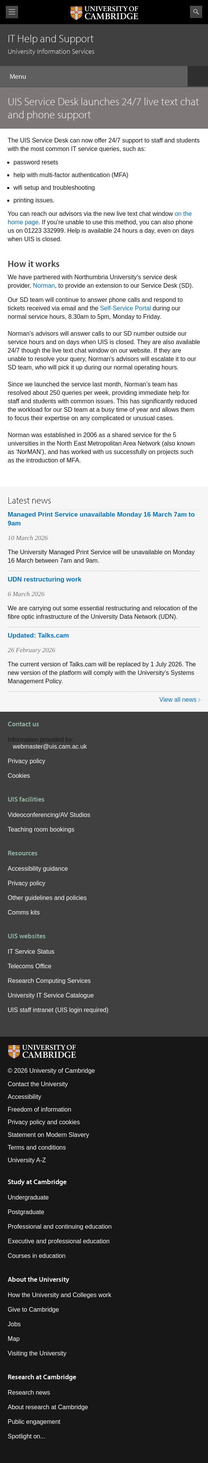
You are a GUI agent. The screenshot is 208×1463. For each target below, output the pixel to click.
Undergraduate (28, 1197)
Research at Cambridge (42, 1376)
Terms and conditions (37, 1147)
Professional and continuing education (59, 1226)
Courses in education (36, 1256)
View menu (12, 12)
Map (14, 1338)
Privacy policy (26, 761)
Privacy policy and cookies (44, 1122)
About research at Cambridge (48, 1407)
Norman (44, 285)
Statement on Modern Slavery (48, 1135)
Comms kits (24, 912)
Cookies (19, 775)
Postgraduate (26, 1212)
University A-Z (27, 1160)
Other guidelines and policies (47, 898)
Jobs (14, 1324)
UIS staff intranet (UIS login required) (58, 1010)
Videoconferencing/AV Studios (49, 815)
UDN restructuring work (45, 579)
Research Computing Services (49, 981)
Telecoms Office (30, 966)
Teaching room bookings (41, 829)
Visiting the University (37, 1353)
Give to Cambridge (33, 1309)
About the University (38, 1279)
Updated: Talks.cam (38, 635)
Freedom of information (39, 1109)
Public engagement (34, 1421)
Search (196, 12)
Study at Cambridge (37, 1181)
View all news (177, 699)
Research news (29, 1392)
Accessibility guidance (38, 868)
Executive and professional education (59, 1241)
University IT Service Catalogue (51, 995)
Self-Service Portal (125, 308)
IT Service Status (31, 951)
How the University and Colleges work (59, 1295)
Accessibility (24, 1097)
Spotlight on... (26, 1436)
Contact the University (38, 1084)
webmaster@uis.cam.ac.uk (50, 746)
